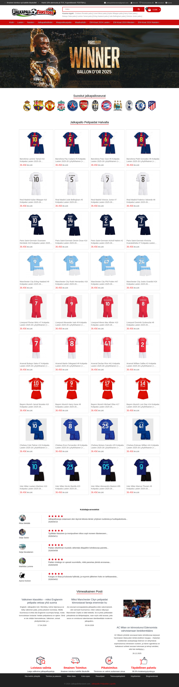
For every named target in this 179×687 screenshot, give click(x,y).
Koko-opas (85, 676)
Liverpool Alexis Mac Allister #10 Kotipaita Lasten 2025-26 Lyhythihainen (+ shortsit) (104, 323)
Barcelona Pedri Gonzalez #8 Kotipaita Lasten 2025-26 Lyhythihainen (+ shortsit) (143, 160)
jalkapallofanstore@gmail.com (116, 3)
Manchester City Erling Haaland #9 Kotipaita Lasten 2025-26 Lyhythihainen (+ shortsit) (34, 283)
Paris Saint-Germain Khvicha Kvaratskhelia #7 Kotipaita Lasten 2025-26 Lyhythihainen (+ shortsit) (141, 241)
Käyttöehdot (135, 676)
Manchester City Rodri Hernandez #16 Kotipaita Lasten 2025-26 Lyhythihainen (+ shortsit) (71, 283)
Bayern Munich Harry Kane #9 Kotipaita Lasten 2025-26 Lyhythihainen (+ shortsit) (68, 405)
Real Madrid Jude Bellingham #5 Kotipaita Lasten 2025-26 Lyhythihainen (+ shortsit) (69, 201)
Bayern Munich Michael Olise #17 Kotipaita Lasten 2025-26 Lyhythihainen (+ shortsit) (105, 405)
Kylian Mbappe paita (115, 13)
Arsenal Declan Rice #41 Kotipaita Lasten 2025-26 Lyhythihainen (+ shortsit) (105, 364)
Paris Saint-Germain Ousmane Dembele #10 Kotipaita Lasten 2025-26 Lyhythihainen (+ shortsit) (35, 241)
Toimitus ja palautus (53, 676)
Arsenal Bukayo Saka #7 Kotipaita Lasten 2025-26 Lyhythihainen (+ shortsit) (34, 364)
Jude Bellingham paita (117, 16)
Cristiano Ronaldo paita (83, 13)
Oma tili (134, 3)
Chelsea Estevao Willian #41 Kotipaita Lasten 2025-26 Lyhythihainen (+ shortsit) (143, 446)
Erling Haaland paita (100, 16)
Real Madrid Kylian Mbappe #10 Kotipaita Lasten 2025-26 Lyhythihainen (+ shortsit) (33, 201)
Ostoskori (159, 3)
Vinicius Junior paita (134, 16)
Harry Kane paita (130, 13)
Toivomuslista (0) (146, 3)
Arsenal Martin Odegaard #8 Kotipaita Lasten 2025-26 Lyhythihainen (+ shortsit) (71, 364)
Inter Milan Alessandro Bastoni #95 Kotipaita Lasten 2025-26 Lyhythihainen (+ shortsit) (105, 487)
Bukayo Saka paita (69, 16)
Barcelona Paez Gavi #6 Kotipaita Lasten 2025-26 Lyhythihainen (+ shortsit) (105, 160)
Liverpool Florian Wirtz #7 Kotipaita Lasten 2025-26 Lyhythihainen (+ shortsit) (34, 323)
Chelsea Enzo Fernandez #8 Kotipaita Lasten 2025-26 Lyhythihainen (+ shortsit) (71, 446)
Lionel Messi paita (99, 13)
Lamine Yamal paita (84, 16)
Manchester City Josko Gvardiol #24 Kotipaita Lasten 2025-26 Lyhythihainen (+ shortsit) (142, 283)
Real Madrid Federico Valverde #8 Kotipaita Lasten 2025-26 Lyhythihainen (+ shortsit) (141, 201)
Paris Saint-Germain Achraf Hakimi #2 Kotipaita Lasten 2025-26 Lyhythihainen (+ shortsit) (107, 241)
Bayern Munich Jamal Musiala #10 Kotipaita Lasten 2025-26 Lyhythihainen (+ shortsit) (34, 405)
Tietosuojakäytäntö (117, 676)
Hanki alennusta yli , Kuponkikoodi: (63, 3)
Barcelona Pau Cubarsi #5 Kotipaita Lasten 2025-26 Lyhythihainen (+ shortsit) (70, 160)
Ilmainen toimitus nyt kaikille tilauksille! (22, 3)
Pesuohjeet (100, 676)
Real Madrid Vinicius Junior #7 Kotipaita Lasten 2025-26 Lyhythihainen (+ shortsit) (104, 201)
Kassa (169, 3)
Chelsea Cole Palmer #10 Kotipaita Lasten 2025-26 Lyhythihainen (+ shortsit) (34, 446)
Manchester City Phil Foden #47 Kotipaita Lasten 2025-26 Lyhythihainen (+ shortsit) (104, 283)
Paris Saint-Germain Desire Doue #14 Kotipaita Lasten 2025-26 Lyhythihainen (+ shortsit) (71, 241)
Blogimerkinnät (152, 676)
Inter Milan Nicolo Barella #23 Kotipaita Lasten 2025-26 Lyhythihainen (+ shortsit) (67, 487)
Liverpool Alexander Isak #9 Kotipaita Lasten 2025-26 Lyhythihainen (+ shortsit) (71, 323)
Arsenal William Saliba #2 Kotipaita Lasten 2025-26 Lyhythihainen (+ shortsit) (141, 364)
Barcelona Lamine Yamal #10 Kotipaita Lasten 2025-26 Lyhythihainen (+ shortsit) (32, 160)
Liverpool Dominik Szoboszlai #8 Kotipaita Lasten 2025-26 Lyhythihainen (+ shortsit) (140, 323)
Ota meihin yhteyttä (32, 676)
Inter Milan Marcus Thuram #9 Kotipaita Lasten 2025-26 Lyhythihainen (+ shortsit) (139, 487)
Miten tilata (71, 676)
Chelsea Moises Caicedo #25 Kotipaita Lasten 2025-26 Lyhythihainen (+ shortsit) (107, 446)
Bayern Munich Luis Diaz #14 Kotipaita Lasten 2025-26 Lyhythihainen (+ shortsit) (143, 405)
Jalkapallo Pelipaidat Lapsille (103, 684)
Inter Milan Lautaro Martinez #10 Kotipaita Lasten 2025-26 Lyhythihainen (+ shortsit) (33, 487)
